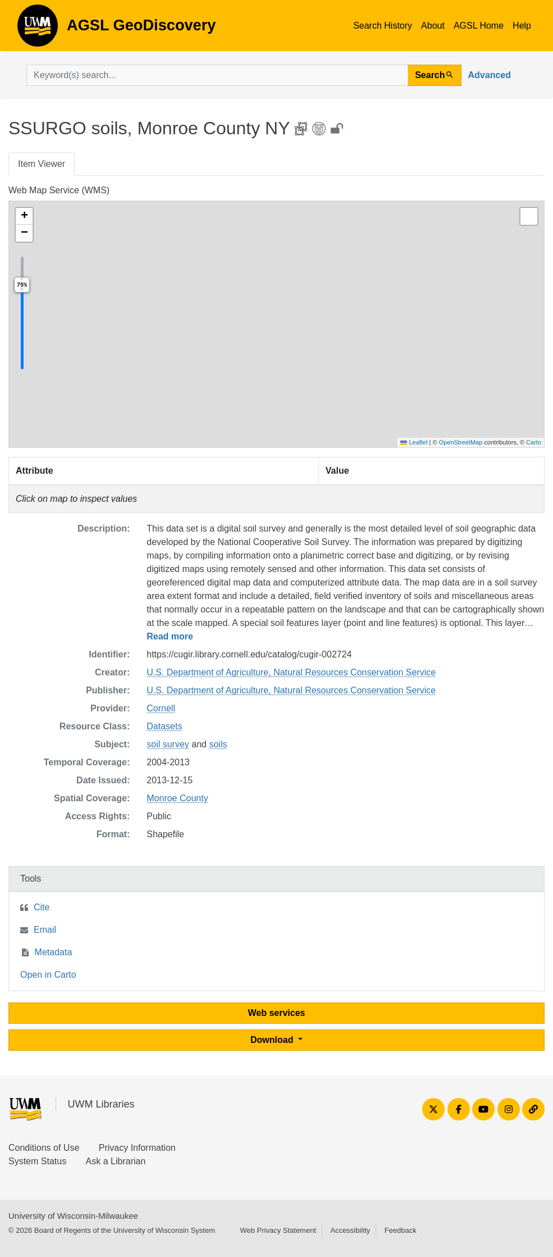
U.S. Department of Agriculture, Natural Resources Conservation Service (291, 672)
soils (218, 744)
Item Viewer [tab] (41, 164)
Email (45, 929)
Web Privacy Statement (278, 1230)
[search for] (217, 75)
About (433, 25)
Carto (533, 442)
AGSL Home (479, 25)
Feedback (401, 1230)
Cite (41, 907)
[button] (24, 216)
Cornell (161, 708)
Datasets (164, 726)
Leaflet (413, 442)
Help (522, 25)
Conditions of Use (43, 1147)
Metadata (53, 952)
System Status (37, 1161)
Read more (170, 636)
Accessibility (350, 1230)
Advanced (489, 75)
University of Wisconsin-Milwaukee (73, 1215)
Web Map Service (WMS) (58, 190)
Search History (382, 25)
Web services (276, 1013)
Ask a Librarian (116, 1161)
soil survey (168, 744)
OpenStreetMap (461, 442)
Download (273, 1040)
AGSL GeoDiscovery (37, 29)
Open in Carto (48, 974)
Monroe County (177, 798)
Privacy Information (137, 1147)
